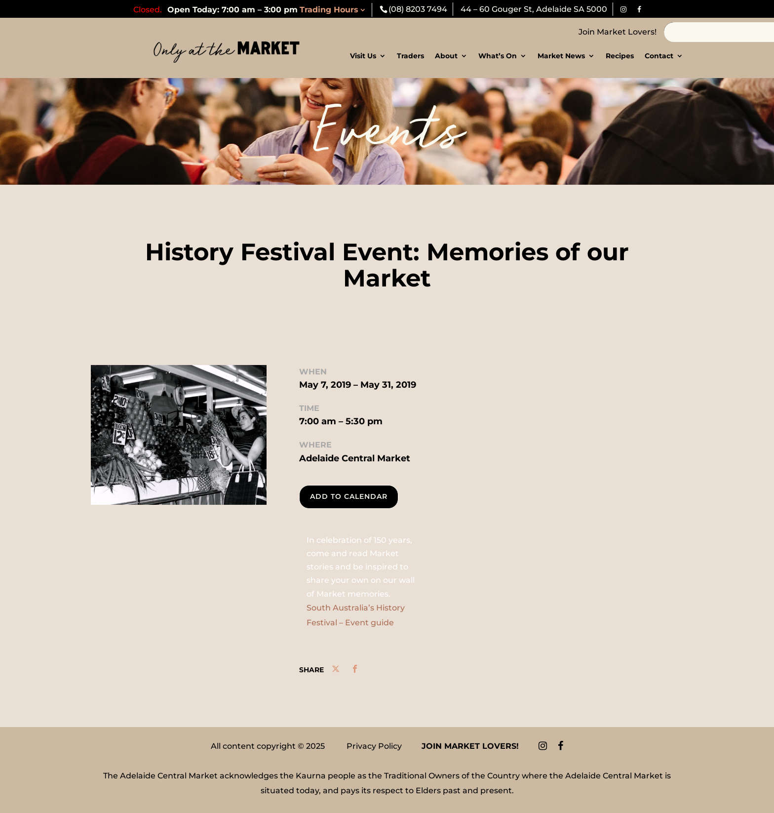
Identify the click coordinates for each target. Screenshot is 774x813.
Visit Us (363, 56)
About (446, 56)
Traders (410, 56)
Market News (561, 56)
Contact (659, 56)
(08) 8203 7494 (417, 9)
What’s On (497, 56)
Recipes (620, 56)
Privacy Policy (374, 746)
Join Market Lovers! (618, 32)
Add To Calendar (348, 496)
